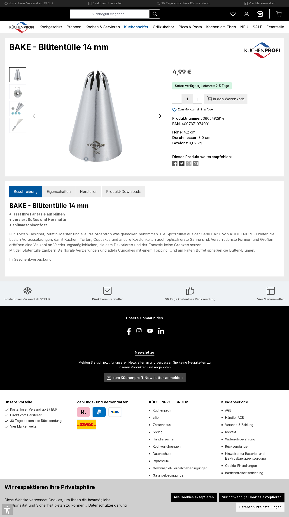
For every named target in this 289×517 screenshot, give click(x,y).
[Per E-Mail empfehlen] (195, 163)
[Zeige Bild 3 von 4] (100, 159)
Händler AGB (234, 417)
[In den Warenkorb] (225, 99)
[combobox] (143, 14)
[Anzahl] (187, 99)
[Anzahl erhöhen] (198, 99)
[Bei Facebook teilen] (174, 163)
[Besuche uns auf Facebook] (128, 331)
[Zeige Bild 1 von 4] (86, 159)
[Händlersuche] (260, 14)
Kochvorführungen (167, 446)
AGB (228, 410)
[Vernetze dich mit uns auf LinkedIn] (161, 331)
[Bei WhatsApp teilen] (188, 163)
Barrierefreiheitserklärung (244, 473)
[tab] (25, 191)
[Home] (22, 27)
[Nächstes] (159, 116)
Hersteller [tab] (88, 191)
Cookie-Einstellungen (241, 466)
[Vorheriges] (34, 116)
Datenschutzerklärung (107, 505)
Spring (158, 432)
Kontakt (230, 432)
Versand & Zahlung (239, 425)
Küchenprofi (162, 410)
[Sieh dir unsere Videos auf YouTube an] (150, 331)
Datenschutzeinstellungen (260, 507)
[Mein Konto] (246, 14)
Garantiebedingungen (169, 475)
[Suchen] (188, 14)
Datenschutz (162, 454)
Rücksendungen (237, 446)
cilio (156, 417)
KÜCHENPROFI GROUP (168, 402)
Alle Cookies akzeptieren (194, 497)
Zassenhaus (162, 425)
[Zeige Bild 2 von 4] (93, 159)
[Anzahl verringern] (177, 99)
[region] (86, 115)
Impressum (161, 461)
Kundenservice (234, 402)
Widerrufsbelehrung (240, 439)
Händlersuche (163, 439)
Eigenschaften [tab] (59, 191)
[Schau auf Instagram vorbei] (139, 331)
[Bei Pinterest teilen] (181, 163)
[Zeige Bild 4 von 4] (108, 159)
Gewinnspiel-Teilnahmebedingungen (180, 468)
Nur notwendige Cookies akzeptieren (252, 497)
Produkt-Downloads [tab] (123, 191)
